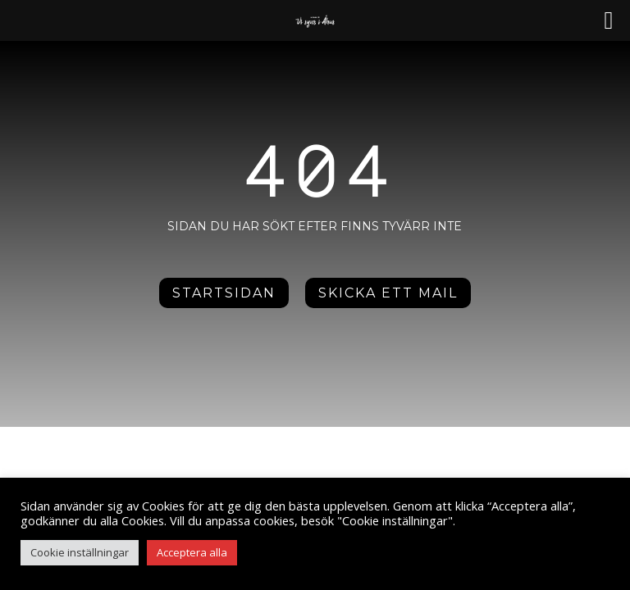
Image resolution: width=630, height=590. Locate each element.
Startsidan (224, 293)
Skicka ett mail (388, 293)
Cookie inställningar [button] (79, 552)
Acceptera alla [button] (192, 552)
